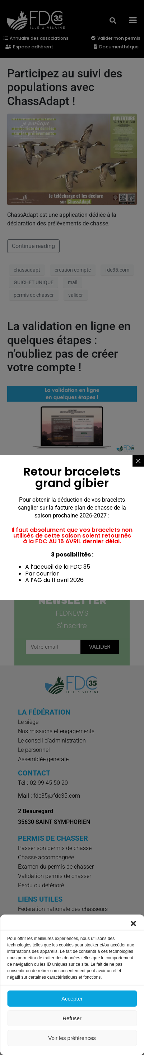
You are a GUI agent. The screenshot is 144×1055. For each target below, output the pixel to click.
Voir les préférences (72, 1038)
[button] (133, 923)
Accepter (72, 999)
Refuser (72, 1018)
